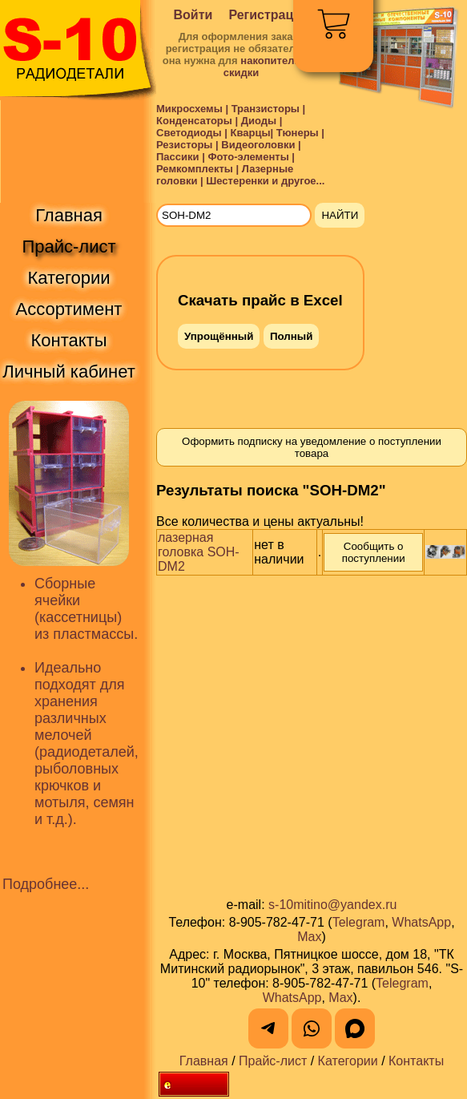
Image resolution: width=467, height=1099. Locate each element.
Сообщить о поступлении (374, 552)
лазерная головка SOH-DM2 (199, 552)
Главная (203, 1061)
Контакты (416, 1061)
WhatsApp (421, 922)
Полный (291, 336)
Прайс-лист (273, 1061)
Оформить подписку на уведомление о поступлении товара (311, 447)
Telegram (358, 922)
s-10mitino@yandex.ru (332, 904)
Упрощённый (218, 336)
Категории (348, 1061)
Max (309, 936)
